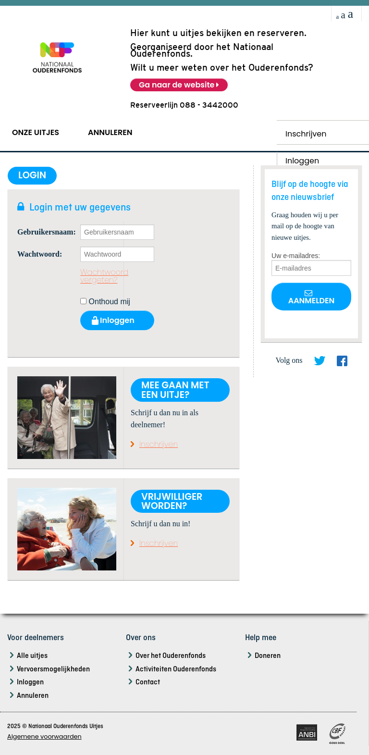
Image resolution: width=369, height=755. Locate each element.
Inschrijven (306, 133)
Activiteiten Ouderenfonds (175, 669)
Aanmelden (311, 297)
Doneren (268, 656)
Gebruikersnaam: (41, 232)
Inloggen (30, 682)
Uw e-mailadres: (295, 255)
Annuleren (110, 132)
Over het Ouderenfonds (170, 656)
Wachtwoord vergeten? (104, 276)
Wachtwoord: (39, 254)
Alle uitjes (32, 656)
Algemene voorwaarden (44, 736)
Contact (147, 682)
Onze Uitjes (35, 132)
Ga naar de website (179, 84)
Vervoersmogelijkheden (53, 669)
